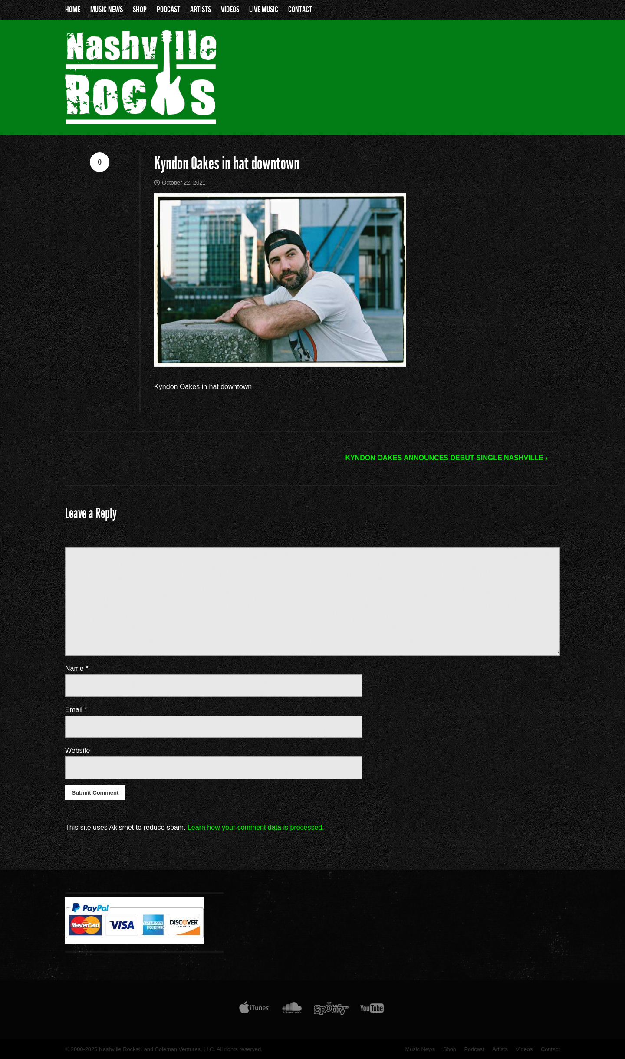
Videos (230, 9)
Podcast (168, 9)
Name (76, 668)
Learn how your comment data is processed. (256, 827)
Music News (106, 9)
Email (76, 709)
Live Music (263, 9)
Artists (200, 9)
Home (72, 9)
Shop (140, 9)
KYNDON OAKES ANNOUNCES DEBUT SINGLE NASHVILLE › (446, 458)
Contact (300, 9)
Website (77, 750)
